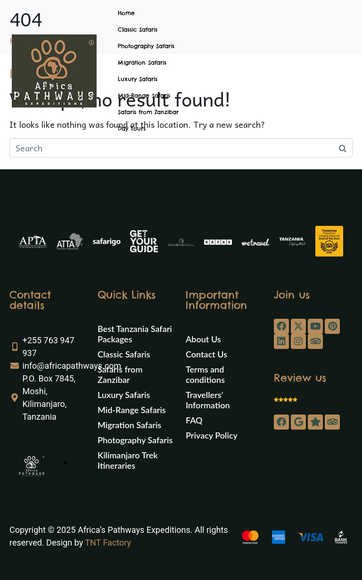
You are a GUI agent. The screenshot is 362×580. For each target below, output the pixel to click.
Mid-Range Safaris (144, 95)
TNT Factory (108, 542)
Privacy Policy (212, 435)
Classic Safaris (137, 29)
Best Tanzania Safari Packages (135, 333)
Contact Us (206, 354)
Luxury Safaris (137, 79)
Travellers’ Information (208, 399)
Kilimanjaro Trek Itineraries (128, 460)
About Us (203, 339)
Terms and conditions (205, 374)
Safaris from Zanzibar (148, 112)
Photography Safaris (146, 46)
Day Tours (132, 128)
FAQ (194, 420)
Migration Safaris (142, 62)
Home (126, 13)
